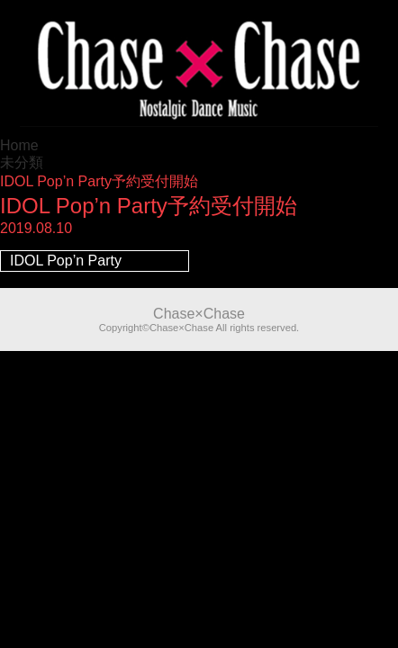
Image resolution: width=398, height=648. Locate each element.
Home (19, 145)
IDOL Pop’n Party (66, 260)
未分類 (21, 162)
